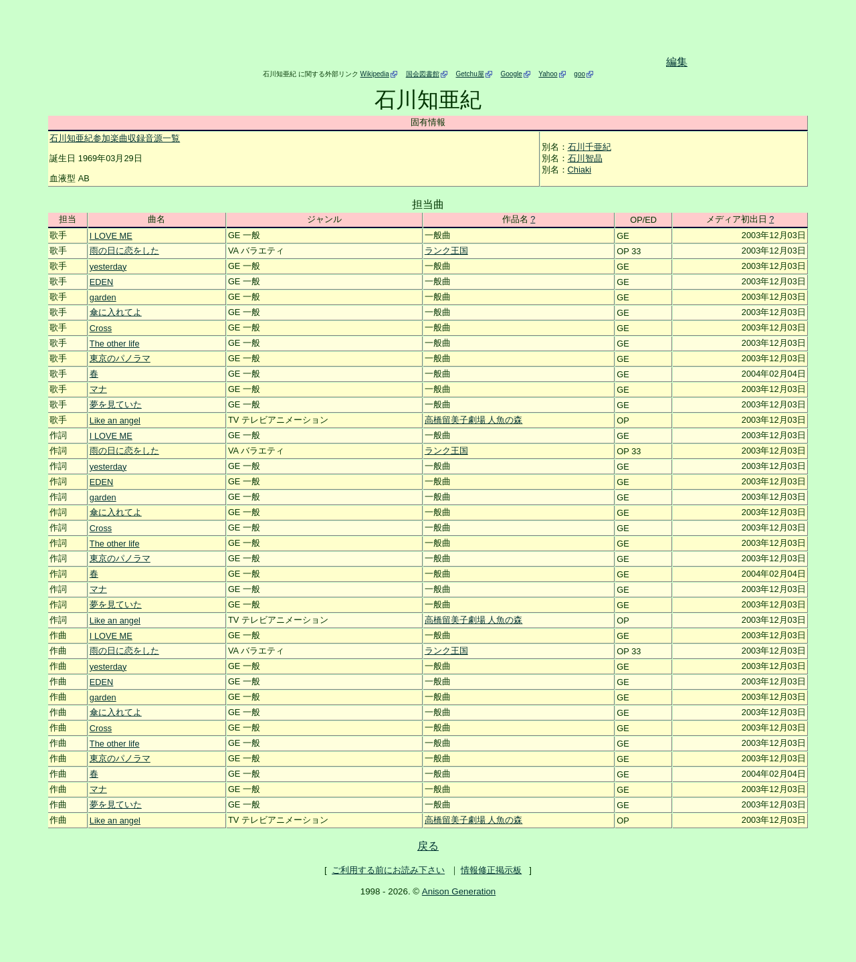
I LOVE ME (111, 236)
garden (103, 297)
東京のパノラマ (120, 358)
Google (511, 74)
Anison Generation (459, 891)
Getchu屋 (469, 74)
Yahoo (547, 74)
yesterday (108, 267)
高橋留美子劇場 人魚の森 (474, 420)
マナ (98, 389)
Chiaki (580, 170)
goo (579, 74)
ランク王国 (446, 251)
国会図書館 (422, 74)
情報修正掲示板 (491, 870)
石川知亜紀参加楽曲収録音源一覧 (114, 138)
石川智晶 (585, 158)
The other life (115, 344)
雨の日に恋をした (124, 251)
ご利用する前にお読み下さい (388, 870)
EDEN (102, 282)
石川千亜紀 (589, 147)
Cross (101, 328)
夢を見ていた (116, 404)
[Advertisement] (412, 35)
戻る (428, 846)
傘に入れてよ (116, 312)
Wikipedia (374, 74)
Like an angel (115, 420)
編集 (676, 62)
